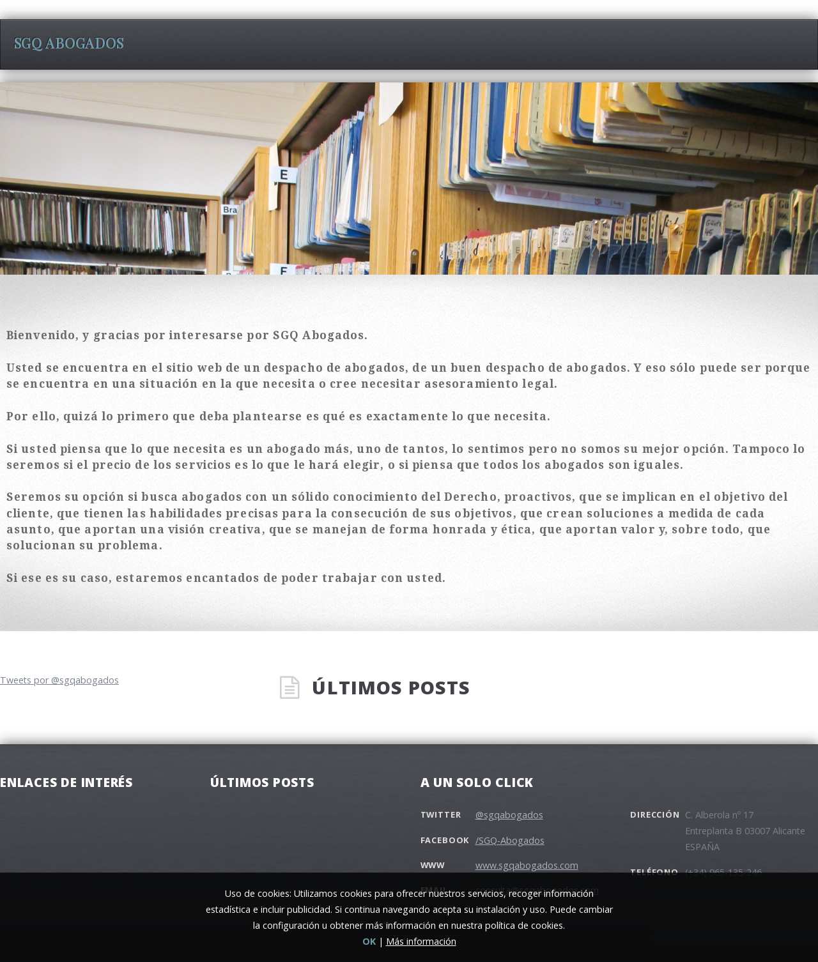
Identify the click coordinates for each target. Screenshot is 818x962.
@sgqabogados (509, 815)
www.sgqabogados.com (526, 865)
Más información (421, 941)
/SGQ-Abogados (509, 840)
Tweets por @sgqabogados (59, 680)
